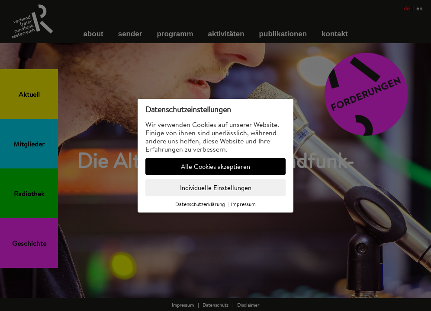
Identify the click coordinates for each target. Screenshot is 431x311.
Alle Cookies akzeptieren (215, 166)
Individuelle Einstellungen (215, 188)
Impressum (243, 204)
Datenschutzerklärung (200, 204)
